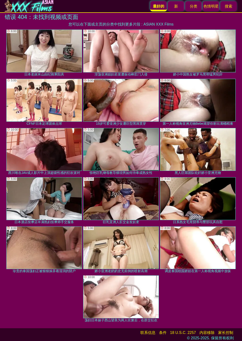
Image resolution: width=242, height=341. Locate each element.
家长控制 (225, 333)
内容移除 (207, 333)
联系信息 (148, 333)
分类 (193, 6)
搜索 (228, 6)
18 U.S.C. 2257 (183, 333)
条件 (163, 333)
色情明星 (211, 6)
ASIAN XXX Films (158, 24)
